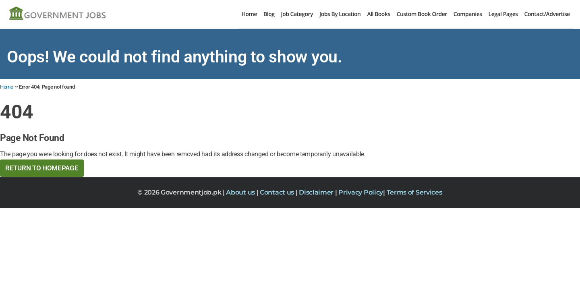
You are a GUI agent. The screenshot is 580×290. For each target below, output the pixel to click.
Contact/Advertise (547, 14)
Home (249, 14)
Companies (468, 14)
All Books (378, 14)
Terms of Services (414, 192)
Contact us (278, 192)
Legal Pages (503, 14)
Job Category (297, 14)
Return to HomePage (42, 168)
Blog (268, 14)
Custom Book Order (422, 14)
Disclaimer (317, 192)
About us (241, 192)
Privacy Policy (360, 192)
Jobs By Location (339, 14)
